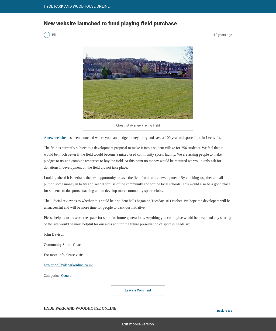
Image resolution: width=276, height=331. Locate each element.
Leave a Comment (138, 290)
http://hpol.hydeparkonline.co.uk (68, 265)
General (66, 276)
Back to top (224, 310)
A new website (55, 138)
